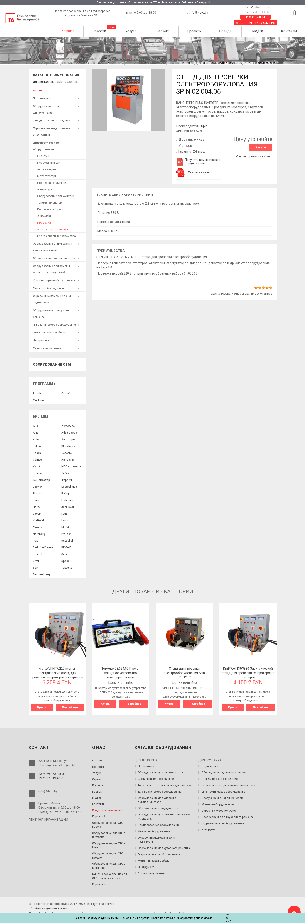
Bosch (37, 392)
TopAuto (66, 567)
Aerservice (68, 425)
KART (64, 513)
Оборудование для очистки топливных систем (55, 198)
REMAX (66, 546)
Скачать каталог (200, 172)
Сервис (163, 31)
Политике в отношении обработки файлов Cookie (181, 918)
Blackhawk (68, 445)
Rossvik (38, 553)
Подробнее (70, 706)
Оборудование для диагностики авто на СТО (71, 62)
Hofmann (67, 499)
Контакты (289, 31)
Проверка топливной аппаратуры (51, 185)
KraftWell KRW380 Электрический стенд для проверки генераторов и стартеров (248, 672)
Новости (99, 31)
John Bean (68, 506)
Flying (65, 492)
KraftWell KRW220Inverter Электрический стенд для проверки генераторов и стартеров (57, 672)
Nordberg (39, 533)
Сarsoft (66, 392)
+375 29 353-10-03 (256, 7)
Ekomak (38, 492)
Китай (37, 465)
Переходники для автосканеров (49, 165)
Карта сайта (100, 815)
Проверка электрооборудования (52, 225)
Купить (260, 147)
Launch (66, 519)
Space (65, 560)
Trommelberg (41, 573)
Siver (36, 560)
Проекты (194, 31)
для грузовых (64, 81)
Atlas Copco (69, 432)
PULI (36, 540)
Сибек (65, 472)
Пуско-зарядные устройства (56, 235)
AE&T (36, 425)
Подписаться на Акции (107, 809)
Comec (37, 459)
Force (36, 499)
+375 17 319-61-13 (256, 12)
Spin (204, 126)
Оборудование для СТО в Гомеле (109, 844)
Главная (37, 58)
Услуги (130, 31)
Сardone (38, 399)
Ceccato (66, 452)
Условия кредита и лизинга (254, 155)
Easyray (37, 486)
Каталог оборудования (56, 75)
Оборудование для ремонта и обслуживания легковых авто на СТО (160, 58)
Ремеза (37, 472)
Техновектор (41, 479)
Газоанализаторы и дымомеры (50, 212)
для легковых (42, 81)
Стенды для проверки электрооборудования (146, 62)
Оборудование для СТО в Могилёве (109, 864)
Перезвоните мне (255, 17)
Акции (37, 89)
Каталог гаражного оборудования (76, 58)
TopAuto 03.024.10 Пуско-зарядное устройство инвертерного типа (120, 672)
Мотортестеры (47, 175)
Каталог (67, 31)
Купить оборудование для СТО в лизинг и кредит (109, 875)
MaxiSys (38, 526)
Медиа (257, 31)
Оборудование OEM (52, 364)
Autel (36, 438)
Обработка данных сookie (48, 907)
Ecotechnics (69, 486)
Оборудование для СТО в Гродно (109, 854)
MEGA (65, 526)
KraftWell (38, 519)
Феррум (66, 479)
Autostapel (68, 438)
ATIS (36, 432)
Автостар (68, 459)
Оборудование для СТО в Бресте (109, 823)
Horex (36, 506)
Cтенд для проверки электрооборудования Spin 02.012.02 (184, 672)
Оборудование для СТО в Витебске (109, 833)
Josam (37, 513)
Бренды (226, 31)
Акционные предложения (255, 22)
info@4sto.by (198, 13)
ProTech (66, 533)
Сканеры (43, 155)
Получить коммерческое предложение (198, 161)
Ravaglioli (67, 540)
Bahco (37, 445)
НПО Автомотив (72, 465)
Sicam (65, 553)
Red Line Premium (44, 546)
